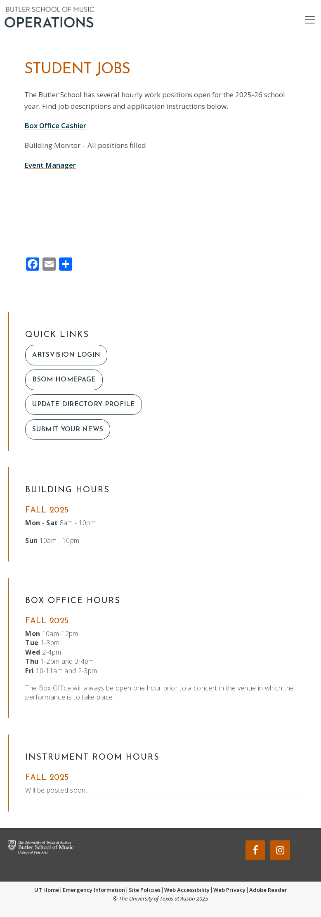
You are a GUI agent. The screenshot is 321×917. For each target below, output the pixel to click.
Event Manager (50, 165)
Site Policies (144, 890)
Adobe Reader (268, 890)
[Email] (49, 264)
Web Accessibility (187, 890)
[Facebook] (32, 264)
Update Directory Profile (83, 405)
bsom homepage (64, 380)
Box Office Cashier (55, 126)
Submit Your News (68, 429)
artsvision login (66, 355)
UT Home (46, 890)
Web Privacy (229, 890)
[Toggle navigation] (310, 20)
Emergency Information (94, 890)
